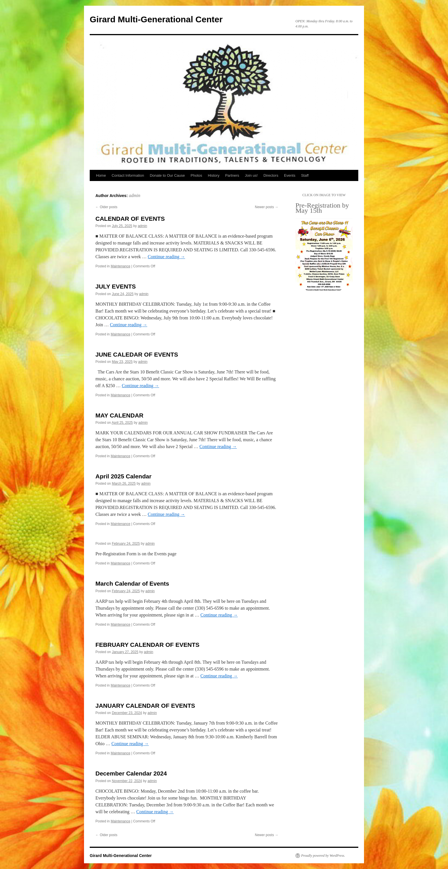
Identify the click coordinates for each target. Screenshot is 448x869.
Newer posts (266, 207)
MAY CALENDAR (119, 415)
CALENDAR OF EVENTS (130, 218)
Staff (305, 175)
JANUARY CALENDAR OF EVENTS (145, 705)
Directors (270, 175)
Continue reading (166, 256)
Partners (232, 175)
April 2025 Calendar (123, 476)
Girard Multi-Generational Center (156, 19)
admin (134, 195)
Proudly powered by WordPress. (323, 856)
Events (289, 175)
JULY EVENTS (115, 286)
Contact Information (128, 175)
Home (101, 175)
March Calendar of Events (132, 583)
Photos (196, 175)
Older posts (106, 207)
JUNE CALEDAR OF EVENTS (136, 354)
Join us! (251, 175)
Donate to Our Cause (167, 175)
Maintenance (120, 266)
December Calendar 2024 (131, 773)
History (213, 175)
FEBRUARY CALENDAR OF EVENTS (147, 644)
